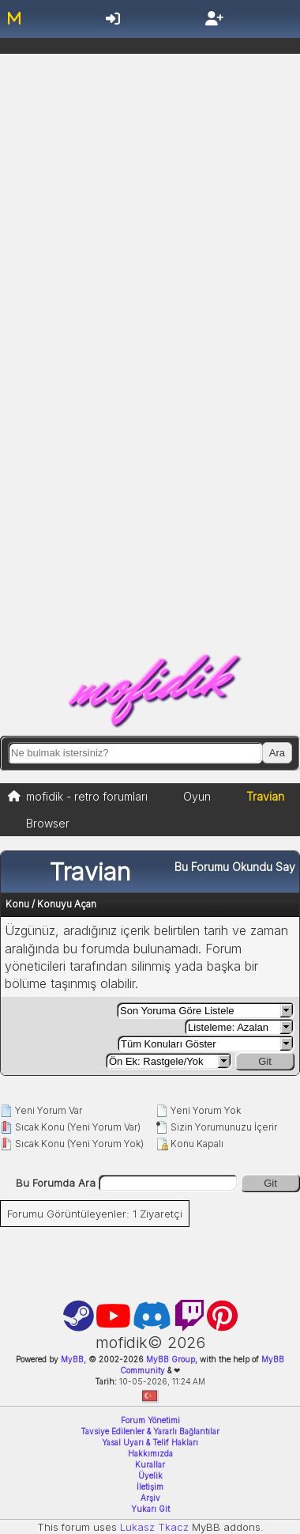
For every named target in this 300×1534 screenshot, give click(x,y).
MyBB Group (169, 1359)
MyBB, (73, 1359)
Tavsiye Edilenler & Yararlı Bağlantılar (150, 1431)
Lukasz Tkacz (154, 1527)
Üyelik (150, 1475)
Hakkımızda (150, 1453)
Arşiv (150, 1497)
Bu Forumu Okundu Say (234, 866)
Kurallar (150, 1464)
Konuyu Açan (66, 904)
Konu (17, 904)
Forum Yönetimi (150, 1420)
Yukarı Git (150, 1508)
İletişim (150, 1486)
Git (265, 1061)
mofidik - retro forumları (87, 796)
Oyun (197, 796)
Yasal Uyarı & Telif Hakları (150, 1442)
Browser (47, 823)
